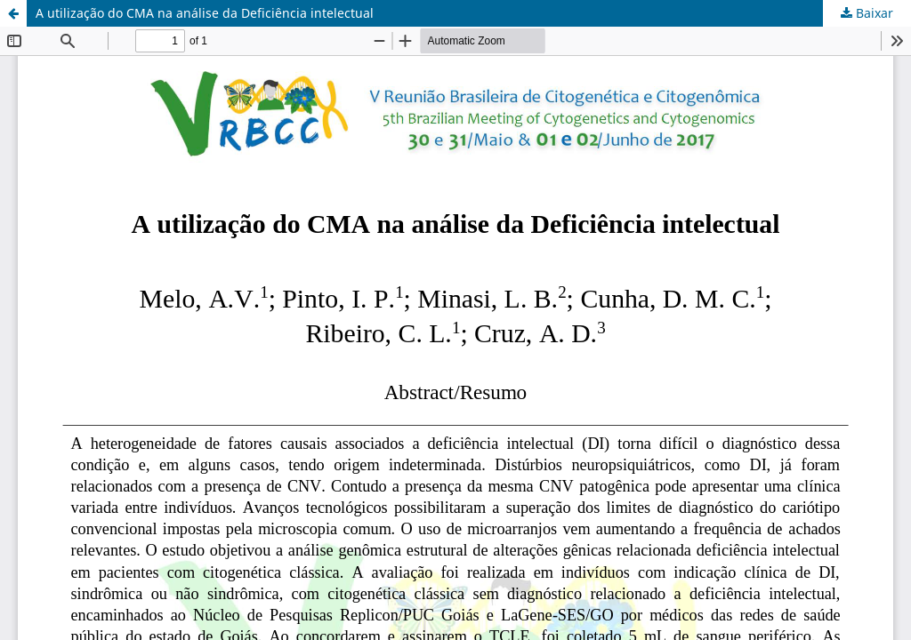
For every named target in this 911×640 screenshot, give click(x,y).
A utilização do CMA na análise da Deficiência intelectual (205, 12)
